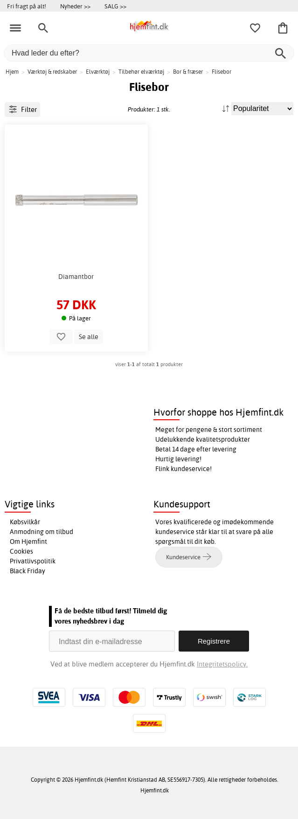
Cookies (21, 551)
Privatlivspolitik (32, 561)
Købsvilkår (25, 522)
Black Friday (27, 571)
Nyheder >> (75, 6)
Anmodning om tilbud (41, 531)
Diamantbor (76, 276)
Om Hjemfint (28, 541)
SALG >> (115, 6)
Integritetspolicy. (222, 663)
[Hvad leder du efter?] (149, 53)
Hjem (12, 71)
